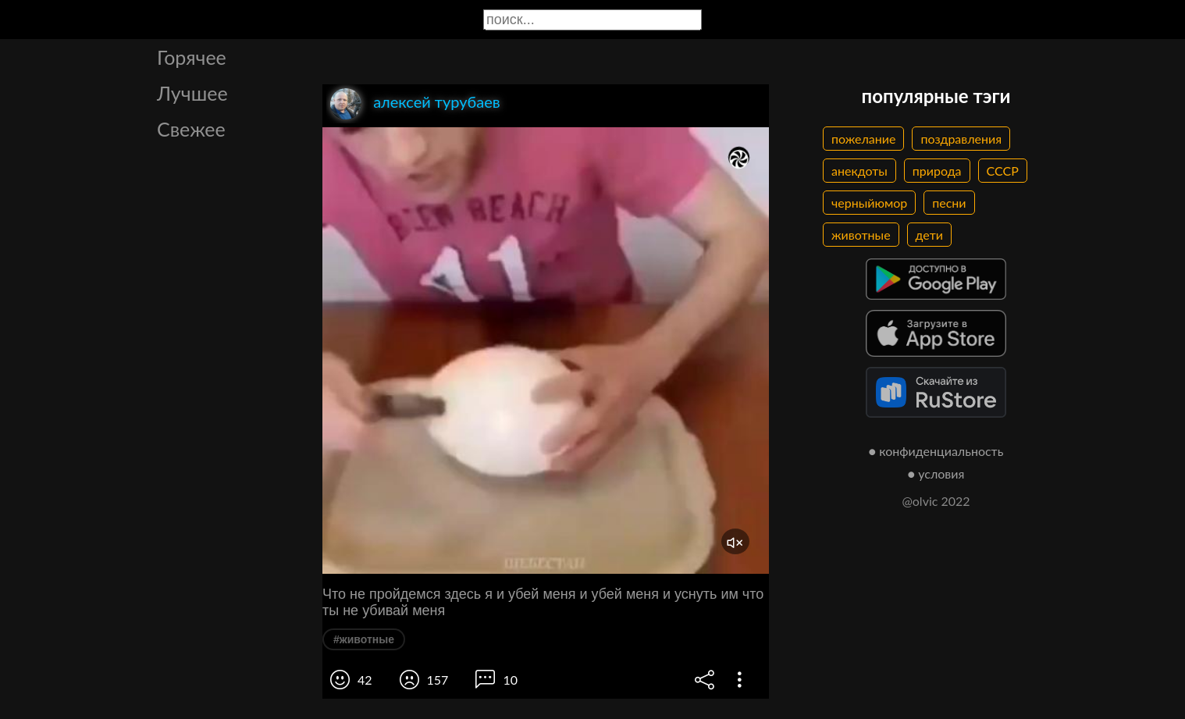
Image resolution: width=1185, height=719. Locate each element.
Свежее (191, 129)
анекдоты (859, 170)
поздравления (961, 138)
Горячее (191, 57)
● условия (936, 473)
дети (929, 234)
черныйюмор (869, 202)
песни (949, 202)
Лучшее (192, 93)
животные (861, 234)
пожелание (863, 138)
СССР (1003, 170)
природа (937, 170)
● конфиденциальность (936, 450)
